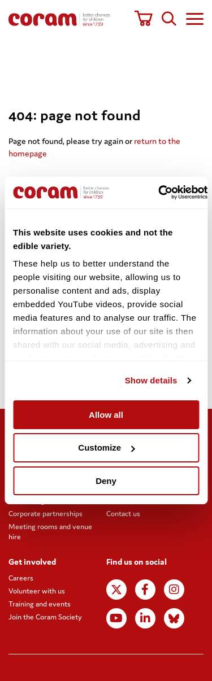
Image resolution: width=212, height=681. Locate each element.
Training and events (39, 604)
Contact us (123, 513)
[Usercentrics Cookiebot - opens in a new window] (159, 192)
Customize (106, 447)
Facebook (145, 589)
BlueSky (173, 618)
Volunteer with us (36, 591)
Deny (106, 481)
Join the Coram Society (45, 617)
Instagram (174, 589)
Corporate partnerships (45, 513)
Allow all (106, 414)
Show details (151, 380)
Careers (20, 578)
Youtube (116, 618)
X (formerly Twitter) (116, 589)
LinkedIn (145, 618)
